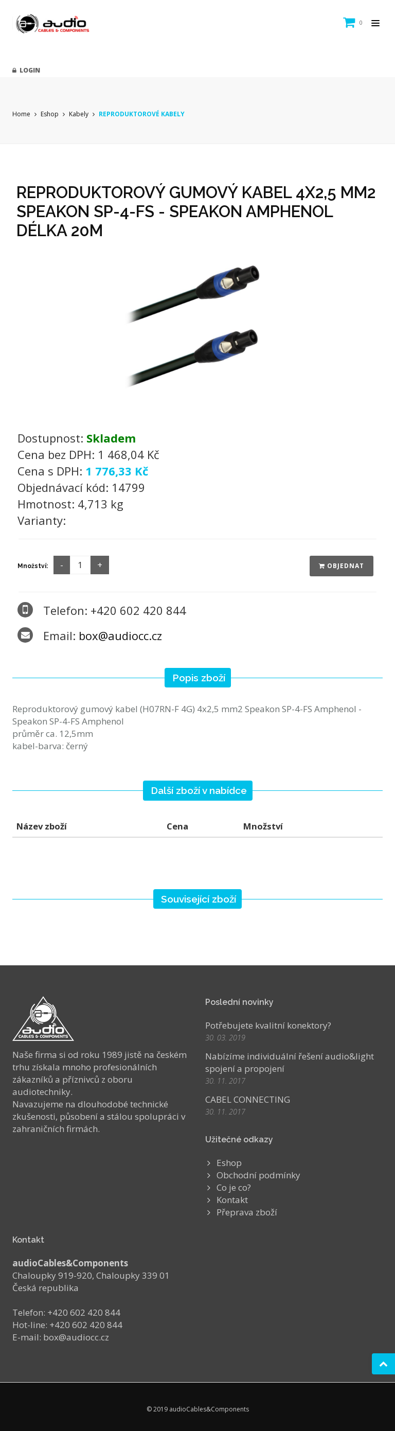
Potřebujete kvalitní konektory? (268, 1025)
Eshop (50, 114)
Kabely (78, 114)
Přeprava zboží (247, 1212)
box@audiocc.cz (120, 635)
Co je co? (234, 1187)
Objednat (341, 565)
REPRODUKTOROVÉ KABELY (142, 114)
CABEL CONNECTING (247, 1099)
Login (26, 70)
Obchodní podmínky (258, 1175)
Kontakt (232, 1200)
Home (21, 114)
